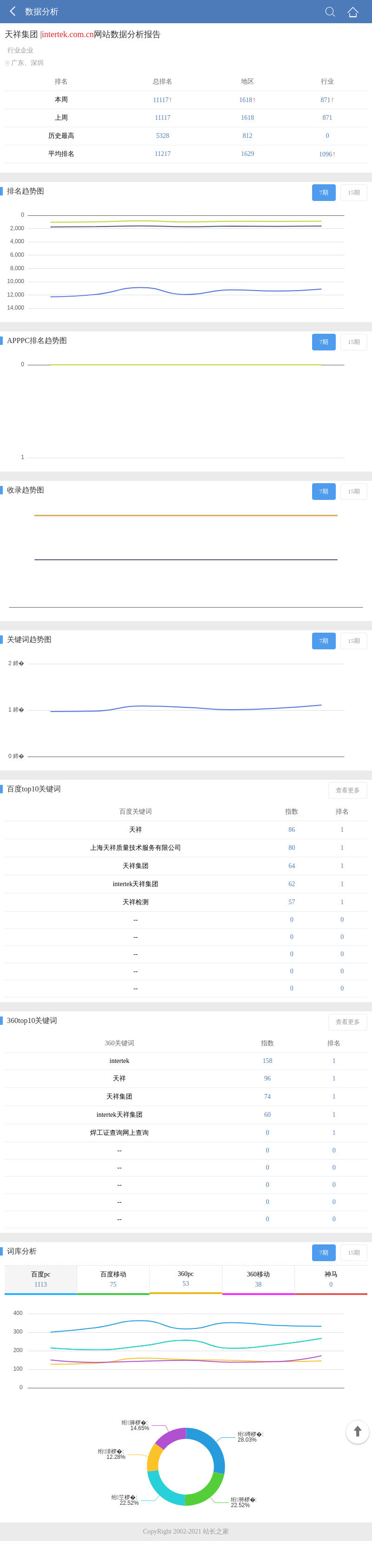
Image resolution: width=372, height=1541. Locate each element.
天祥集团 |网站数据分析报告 (83, 34)
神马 (331, 1279)
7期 (324, 192)
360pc (186, 1279)
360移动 (258, 1279)
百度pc (41, 1279)
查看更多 (348, 790)
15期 (354, 192)
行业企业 (20, 50)
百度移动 (113, 1279)
